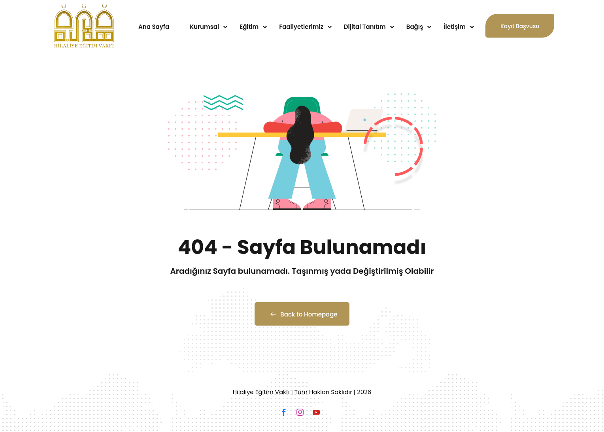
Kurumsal (204, 27)
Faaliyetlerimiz (301, 27)
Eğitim (249, 27)
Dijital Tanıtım (365, 27)
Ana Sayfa (153, 27)
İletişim (455, 27)
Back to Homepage (302, 314)
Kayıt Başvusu (520, 30)
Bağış (414, 27)
